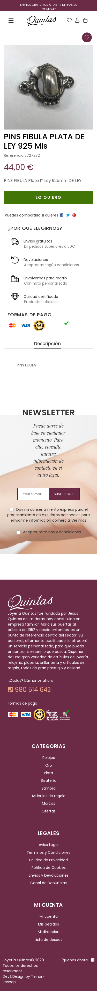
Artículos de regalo (48, 795)
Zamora (48, 788)
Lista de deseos (48, 939)
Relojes (48, 757)
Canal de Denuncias (48, 882)
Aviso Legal (48, 844)
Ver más (78, 520)
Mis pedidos (48, 924)
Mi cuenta (49, 916)
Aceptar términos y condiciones (52, 532)
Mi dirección (48, 931)
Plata (48, 773)
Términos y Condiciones (48, 852)
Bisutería (48, 780)
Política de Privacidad (48, 860)
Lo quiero (49, 197)
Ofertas (49, 811)
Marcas (48, 803)
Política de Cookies (49, 867)
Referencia (14, 155)
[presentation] (48, 551)
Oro (48, 765)
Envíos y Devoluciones (49, 875)
